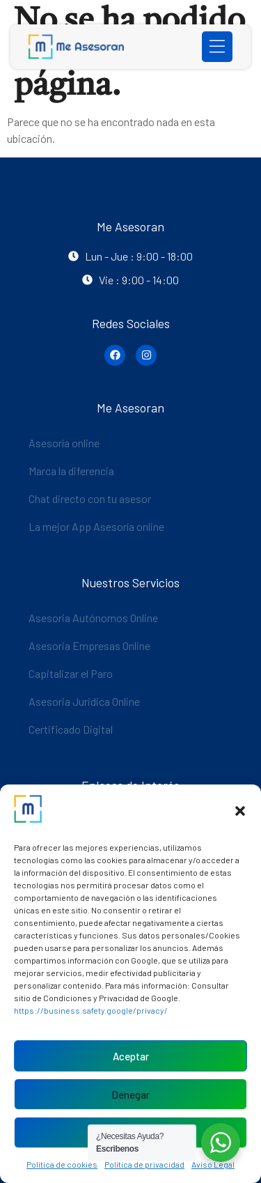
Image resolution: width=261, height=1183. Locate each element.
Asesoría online (64, 442)
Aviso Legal (213, 1164)
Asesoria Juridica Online (84, 701)
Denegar (130, 1094)
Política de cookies (61, 1164)
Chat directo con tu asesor (90, 498)
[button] (240, 811)
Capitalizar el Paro (71, 673)
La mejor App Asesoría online (96, 526)
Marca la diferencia (71, 470)
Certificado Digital (71, 729)
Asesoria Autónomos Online (93, 617)
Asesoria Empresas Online (89, 645)
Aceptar (131, 1056)
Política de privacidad (144, 1164)
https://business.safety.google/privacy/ (91, 1010)
